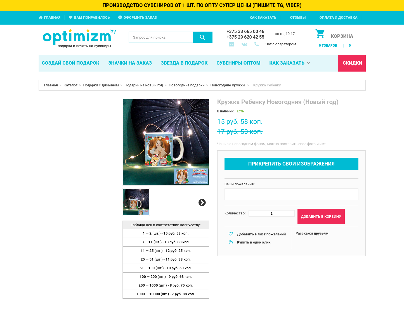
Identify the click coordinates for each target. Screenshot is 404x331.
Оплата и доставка (338, 17)
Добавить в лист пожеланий (261, 234)
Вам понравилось (92, 17)
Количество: (235, 213)
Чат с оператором (280, 44)
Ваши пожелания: (240, 184)
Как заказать (263, 17)
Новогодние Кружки (228, 85)
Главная (52, 17)
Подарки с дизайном (101, 85)
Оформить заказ (140, 17)
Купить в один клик (253, 242)
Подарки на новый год (144, 85)
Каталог (70, 85)
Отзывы (298, 17)
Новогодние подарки (187, 85)
